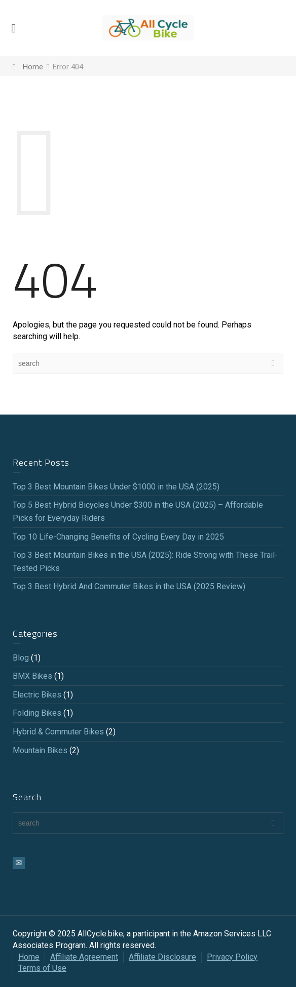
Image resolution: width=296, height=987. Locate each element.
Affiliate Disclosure (162, 957)
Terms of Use (42, 968)
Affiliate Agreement (84, 957)
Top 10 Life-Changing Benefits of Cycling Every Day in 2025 (118, 537)
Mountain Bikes (40, 750)
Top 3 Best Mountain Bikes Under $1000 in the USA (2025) (116, 486)
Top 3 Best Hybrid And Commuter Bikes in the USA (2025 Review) (129, 586)
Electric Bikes (37, 695)
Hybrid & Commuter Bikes (58, 731)
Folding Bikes (37, 713)
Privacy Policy (232, 957)
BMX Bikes (32, 676)
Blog (21, 658)
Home (29, 957)
